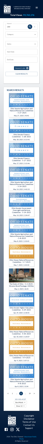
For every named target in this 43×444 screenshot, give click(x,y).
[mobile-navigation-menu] (36, 7)
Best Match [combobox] (19, 402)
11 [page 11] (21, 393)
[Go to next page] (34, 393)
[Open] (35, 34)
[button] (21, 68)
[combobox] (20, 34)
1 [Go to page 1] (12, 393)
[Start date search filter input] (21, 52)
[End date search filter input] (21, 60)
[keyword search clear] (34, 26)
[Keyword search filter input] (17, 27)
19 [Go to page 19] (30, 393)
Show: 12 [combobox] (19, 406)
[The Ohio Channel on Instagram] (12, 429)
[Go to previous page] (8, 393)
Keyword (9, 23)
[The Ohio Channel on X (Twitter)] (18, 429)
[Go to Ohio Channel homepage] (7, 9)
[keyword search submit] (30, 26)
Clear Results (21, 74)
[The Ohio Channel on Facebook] (6, 429)
